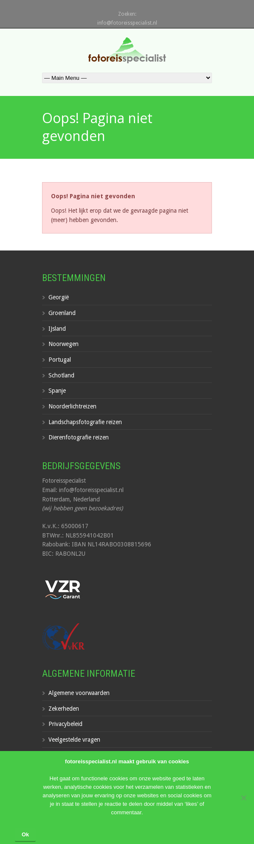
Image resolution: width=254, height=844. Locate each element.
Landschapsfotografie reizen (85, 422)
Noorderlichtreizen (72, 406)
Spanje (57, 390)
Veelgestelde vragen (74, 739)
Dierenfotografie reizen (78, 437)
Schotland (61, 375)
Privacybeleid (65, 723)
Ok (25, 834)
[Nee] (243, 797)
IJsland (57, 328)
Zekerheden (63, 708)
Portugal (59, 359)
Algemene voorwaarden (79, 692)
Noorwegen (63, 343)
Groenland (62, 312)
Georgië (58, 297)
